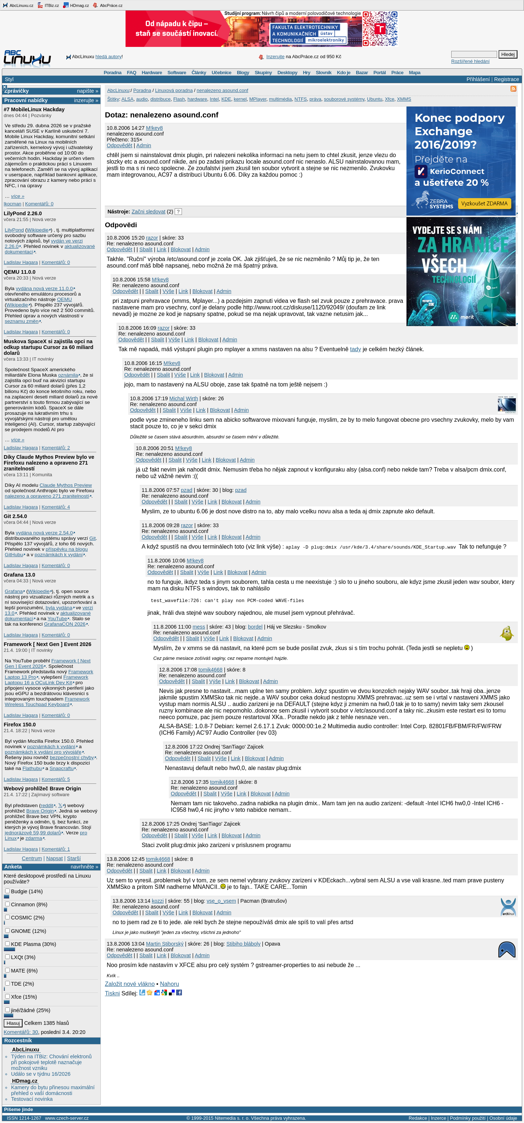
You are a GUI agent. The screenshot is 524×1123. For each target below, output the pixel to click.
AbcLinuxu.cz (17, 5)
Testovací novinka (31, 1099)
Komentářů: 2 (55, 447)
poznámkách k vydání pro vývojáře (43, 752)
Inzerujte (275, 56)
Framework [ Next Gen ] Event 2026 (47, 644)
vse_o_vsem (221, 902)
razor (152, 238)
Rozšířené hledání (470, 61)
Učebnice (221, 72)
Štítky (113, 99)
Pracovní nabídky (26, 100)
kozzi (158, 902)
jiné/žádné (20, 1010)
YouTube (57, 618)
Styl (9, 79)
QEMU (64, 299)
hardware (197, 99)
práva (316, 99)
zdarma (33, 838)
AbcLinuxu (25, 1049)
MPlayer (257, 99)
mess (198, 628)
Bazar (362, 72)
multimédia (280, 99)
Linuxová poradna (173, 90)
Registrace (506, 79)
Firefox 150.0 (20, 724)
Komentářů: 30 (21, 1032)
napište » (87, 91)
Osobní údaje (503, 1118)
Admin (143, 145)
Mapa (414, 72)
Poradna (113, 72)
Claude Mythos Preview (66, 485)
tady (355, 349)
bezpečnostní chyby (72, 757)
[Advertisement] (190, 191)
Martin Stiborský (164, 945)
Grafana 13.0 (19, 575)
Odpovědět (119, 145)
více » (17, 196)
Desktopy (287, 72)
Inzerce (438, 1118)
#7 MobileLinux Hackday (34, 109)
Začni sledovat (149, 211)
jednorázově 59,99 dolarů (33, 832)
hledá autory (108, 56)
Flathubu (32, 768)
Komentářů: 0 (39, 203)
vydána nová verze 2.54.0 (44, 533)
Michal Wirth (183, 398)
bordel (255, 628)
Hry (306, 72)
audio (142, 99)
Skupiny (263, 72)
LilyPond (14, 230)
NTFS (300, 99)
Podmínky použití (467, 1118)
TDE (13, 984)
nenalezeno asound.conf (222, 90)
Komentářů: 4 (55, 507)
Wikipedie (37, 230)
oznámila (68, 375)
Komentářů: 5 (55, 779)
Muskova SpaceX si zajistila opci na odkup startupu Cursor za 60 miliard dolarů (48, 347)
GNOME (18, 931)
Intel (214, 99)
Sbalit (145, 249)
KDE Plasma (23, 944)
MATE (15, 971)
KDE (226, 99)
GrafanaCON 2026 (65, 624)
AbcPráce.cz (107, 5)
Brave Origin (40, 811)
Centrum (32, 858)
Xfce (13, 997)
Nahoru (169, 985)
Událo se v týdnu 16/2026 (40, 1074)
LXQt (14, 957)
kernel (240, 99)
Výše (168, 291)
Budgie (16, 891)
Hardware (152, 72)
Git (93, 538)
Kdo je (343, 72)
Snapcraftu (61, 768)
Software (176, 72)
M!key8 (154, 128)
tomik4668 (210, 671)
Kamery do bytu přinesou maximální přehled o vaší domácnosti (53, 1090)
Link (161, 249)
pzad (186, 490)
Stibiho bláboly (243, 945)
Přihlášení (478, 79)
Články (199, 72)
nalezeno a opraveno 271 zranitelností (47, 496)
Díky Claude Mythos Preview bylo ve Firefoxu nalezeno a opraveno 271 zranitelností (49, 463)
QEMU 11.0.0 (19, 272)
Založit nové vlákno (130, 985)
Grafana (14, 591)
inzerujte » (86, 100)
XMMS (404, 99)
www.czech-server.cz (66, 1118)
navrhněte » (84, 867)
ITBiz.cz (48, 5)
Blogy (243, 72)
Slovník (324, 72)
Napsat (54, 858)
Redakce (418, 1118)
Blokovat (181, 249)
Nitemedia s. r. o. (232, 1118)
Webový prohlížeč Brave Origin (42, 788)
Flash (179, 99)
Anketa (13, 867)
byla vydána (59, 607)
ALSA (128, 99)
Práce (397, 72)
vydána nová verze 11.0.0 (44, 288)
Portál (379, 72)
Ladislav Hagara (21, 262)
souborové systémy (344, 99)
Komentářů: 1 (55, 849)
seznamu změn (22, 321)
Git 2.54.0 (15, 516)
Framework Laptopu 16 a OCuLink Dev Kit (46, 679)
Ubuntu (374, 99)
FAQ (131, 72)
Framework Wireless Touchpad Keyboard (47, 701)
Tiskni (112, 994)
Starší (74, 858)
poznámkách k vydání (59, 554)
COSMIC (18, 918)
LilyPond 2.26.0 (23, 213)
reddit (47, 805)
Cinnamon (20, 904)
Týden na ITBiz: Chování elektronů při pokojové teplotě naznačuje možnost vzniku (51, 1062)
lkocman (12, 203)
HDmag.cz (76, 5)
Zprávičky (16, 91)
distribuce (160, 99)
